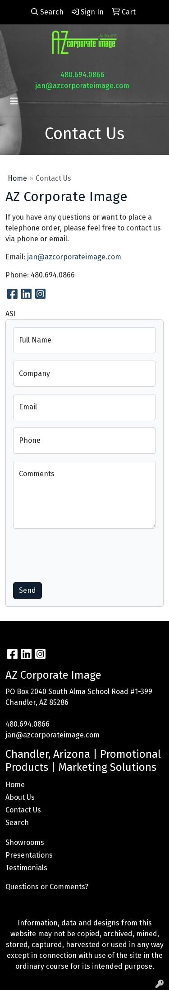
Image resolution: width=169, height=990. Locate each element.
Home (17, 178)
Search (17, 822)
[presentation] (81, 553)
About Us (20, 797)
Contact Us (23, 810)
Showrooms (24, 842)
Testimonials (26, 867)
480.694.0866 (82, 74)
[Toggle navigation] (14, 101)
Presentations (29, 855)
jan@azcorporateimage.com (82, 85)
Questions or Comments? (46, 886)
